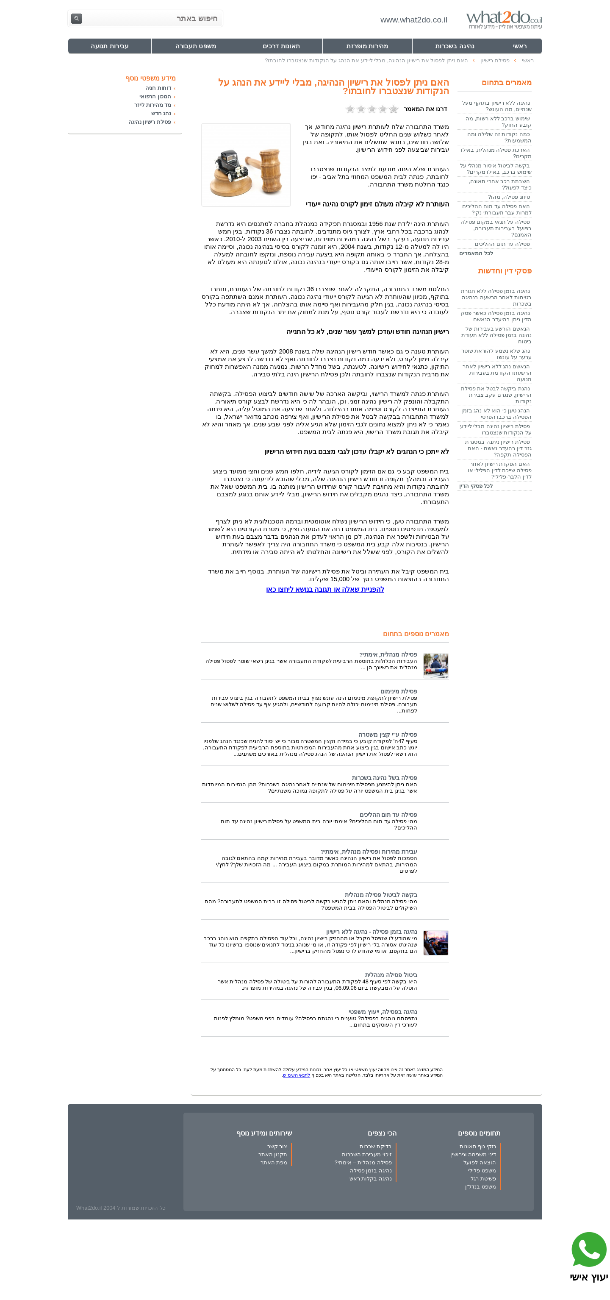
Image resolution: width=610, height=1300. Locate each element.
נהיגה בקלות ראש (370, 1178)
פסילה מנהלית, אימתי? (388, 654)
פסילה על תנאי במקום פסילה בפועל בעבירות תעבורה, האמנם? (496, 228)
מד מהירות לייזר (152, 105)
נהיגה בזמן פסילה (371, 1170)
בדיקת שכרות (376, 1146)
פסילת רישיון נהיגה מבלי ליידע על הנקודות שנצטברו (496, 429)
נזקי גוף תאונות (478, 1146)
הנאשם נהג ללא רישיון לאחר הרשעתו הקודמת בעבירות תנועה (497, 372)
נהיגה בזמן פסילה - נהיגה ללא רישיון (371, 932)
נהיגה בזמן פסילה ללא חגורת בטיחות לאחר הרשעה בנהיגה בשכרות (496, 297)
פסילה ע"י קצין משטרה (387, 735)
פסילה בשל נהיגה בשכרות (384, 778)
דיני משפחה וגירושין (473, 1154)
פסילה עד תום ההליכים (388, 815)
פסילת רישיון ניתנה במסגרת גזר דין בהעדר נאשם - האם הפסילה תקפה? (498, 448)
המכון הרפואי (155, 96)
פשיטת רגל (483, 1178)
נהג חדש (161, 113)
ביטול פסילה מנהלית (391, 975)
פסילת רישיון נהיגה (149, 122)
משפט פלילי (482, 1170)
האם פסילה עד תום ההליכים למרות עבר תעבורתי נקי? (497, 209)
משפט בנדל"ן (480, 1186)
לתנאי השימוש (296, 1074)
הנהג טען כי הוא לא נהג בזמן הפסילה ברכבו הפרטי (496, 413)
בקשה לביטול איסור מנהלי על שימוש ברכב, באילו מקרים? (496, 168)
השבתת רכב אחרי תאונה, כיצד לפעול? (500, 184)
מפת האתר (274, 1162)
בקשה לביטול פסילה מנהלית (381, 895)
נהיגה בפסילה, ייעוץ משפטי (383, 1012)
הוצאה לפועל (479, 1162)
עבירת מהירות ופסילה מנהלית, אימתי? (369, 852)
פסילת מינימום (398, 691)
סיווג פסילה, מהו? (509, 197)
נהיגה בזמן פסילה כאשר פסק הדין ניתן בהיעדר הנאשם (496, 316)
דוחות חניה (158, 88)
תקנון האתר (273, 1154)
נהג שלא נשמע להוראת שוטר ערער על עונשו (496, 354)
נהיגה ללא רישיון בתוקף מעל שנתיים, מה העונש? (497, 106)
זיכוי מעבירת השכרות (367, 1154)
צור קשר (277, 1146)
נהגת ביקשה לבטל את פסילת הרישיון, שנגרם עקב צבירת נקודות (496, 394)
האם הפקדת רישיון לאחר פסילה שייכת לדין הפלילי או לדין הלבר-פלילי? (500, 470)
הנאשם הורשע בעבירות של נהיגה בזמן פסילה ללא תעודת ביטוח (496, 335)
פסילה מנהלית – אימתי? (363, 1162)
